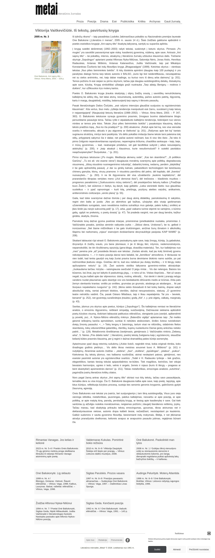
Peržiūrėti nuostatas (199, 549)
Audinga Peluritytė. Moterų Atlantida (157, 473)
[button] (209, 533)
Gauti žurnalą (172, 21)
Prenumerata (116, 540)
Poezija (91, 21)
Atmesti (177, 549)
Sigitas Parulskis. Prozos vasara (105, 473)
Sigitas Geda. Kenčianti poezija (104, 503)
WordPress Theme (109, 556)
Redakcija (102, 540)
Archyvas (154, 21)
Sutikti (157, 549)
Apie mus (90, 540)
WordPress (96, 556)
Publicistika (127, 21)
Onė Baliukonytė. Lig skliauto (53, 473)
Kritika (141, 21)
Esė (114, 21)
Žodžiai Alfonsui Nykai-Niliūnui (54, 503)
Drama (104, 21)
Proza (80, 21)
